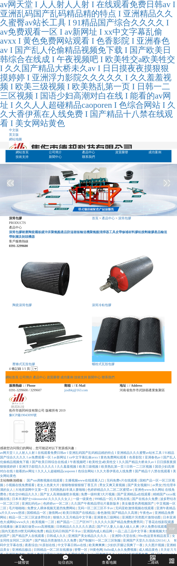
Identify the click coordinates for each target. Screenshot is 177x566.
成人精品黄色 (149, 549)
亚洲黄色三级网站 (107, 517)
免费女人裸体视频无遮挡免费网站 (52, 508)
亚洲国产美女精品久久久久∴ (89, 536)
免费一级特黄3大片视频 (98, 494)
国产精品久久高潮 (125, 513)
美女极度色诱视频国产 (138, 503)
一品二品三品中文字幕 (131, 531)
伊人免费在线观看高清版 (159, 526)
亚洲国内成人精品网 (98, 531)
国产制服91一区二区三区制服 (100, 540)
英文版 (14, 134)
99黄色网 (96, 549)
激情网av (54, 513)
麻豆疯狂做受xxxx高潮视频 (35, 526)
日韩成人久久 (57, 536)
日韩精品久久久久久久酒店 (76, 526)
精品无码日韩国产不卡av (64, 531)
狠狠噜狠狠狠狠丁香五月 (80, 485)
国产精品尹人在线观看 (28, 536)
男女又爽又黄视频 (112, 485)
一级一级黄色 (83, 499)
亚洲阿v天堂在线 (124, 536)
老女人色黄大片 (48, 485)
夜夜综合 (31, 545)
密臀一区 (81, 549)
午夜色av (146, 513)
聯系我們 (88, 157)
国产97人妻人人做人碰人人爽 (118, 526)
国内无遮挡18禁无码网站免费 (22, 531)
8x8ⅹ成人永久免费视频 (121, 549)
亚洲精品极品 (22, 549)
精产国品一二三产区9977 (75, 522)
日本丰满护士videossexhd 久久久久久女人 (41, 499)
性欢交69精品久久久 (24, 494)
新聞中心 (55, 157)
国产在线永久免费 (145, 499)
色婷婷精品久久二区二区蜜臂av (110, 489)
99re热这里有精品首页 (154, 536)
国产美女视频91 (139, 485)
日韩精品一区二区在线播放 (53, 549)
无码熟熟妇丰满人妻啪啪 (68, 489)
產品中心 (88, 152)
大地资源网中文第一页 (31, 489)
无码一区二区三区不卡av (96, 508)
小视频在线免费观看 (20, 485)
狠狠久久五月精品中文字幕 (73, 517)
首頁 (95, 218)
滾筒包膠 (124, 218)
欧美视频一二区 (43, 522)
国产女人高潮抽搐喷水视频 (60, 494)
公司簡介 (55, 152)
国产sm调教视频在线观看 (45, 480)
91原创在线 (47, 545)
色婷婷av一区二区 (56, 503)
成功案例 (154, 152)
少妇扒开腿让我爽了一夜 (125, 545)
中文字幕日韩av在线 (72, 545)
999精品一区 (103, 499)
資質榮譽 (121, 152)
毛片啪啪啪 (17, 508)
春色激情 (103, 513)
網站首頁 (22, 152)
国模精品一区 (37, 513)
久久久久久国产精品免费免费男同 (119, 522)
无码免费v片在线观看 (122, 480)
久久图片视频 (155, 545)
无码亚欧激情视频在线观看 (135, 508)
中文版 (14, 130)
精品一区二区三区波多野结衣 (30, 517)
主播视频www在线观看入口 (85, 480)
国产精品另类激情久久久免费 (56, 540)
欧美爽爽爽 (97, 545)
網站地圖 (15, 139)
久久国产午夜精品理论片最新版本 (95, 503)
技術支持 (22, 157)
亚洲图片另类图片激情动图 (142, 517)
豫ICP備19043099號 (23, 415)
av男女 (157, 485)
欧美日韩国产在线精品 (79, 513)
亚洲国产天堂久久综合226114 (144, 540)
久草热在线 (122, 499)
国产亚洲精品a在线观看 (134, 494)
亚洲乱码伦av (32, 503)
